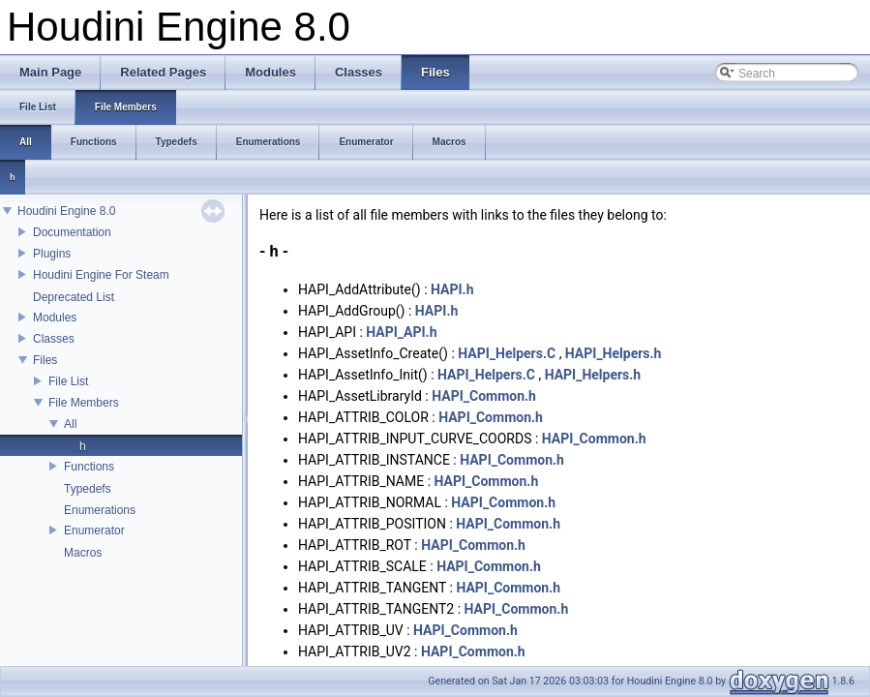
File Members (83, 402)
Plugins (52, 253)
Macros (83, 553)
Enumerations (99, 510)
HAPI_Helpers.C (506, 353)
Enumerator (94, 530)
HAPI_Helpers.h (613, 353)
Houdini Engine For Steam (101, 275)
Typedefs (87, 489)
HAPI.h (452, 289)
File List (68, 381)
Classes (54, 339)
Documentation (72, 232)
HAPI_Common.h (484, 396)
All (70, 424)
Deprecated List (73, 297)
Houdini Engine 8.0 (66, 211)
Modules (54, 317)
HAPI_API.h (401, 332)
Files (45, 360)
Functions (89, 466)
